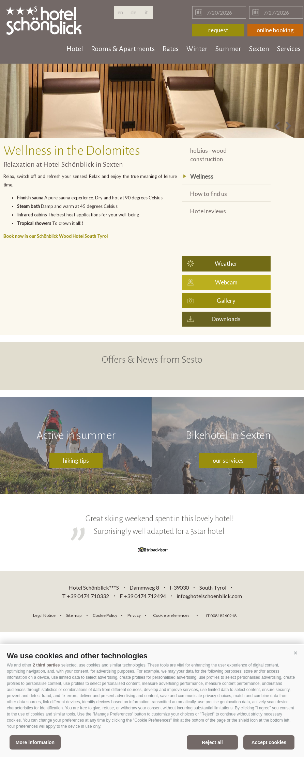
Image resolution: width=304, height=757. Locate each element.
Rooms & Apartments (123, 48)
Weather (226, 263)
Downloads (226, 319)
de (133, 12)
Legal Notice (44, 615)
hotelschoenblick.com (45, 20)
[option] (152, 101)
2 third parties (46, 665)
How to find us (208, 193)
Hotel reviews (208, 211)
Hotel (74, 48)
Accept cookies (269, 742)
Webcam (226, 282)
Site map (73, 615)
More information (35, 742)
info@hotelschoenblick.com (209, 596)
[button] (295, 653)
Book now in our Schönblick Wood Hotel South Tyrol (55, 236)
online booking (275, 30)
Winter (197, 48)
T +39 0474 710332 (85, 596)
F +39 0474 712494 (143, 596)
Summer (228, 48)
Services (289, 48)
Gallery (226, 300)
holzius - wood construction (208, 155)
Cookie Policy (105, 615)
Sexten (259, 48)
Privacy (134, 615)
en (120, 14)
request (218, 30)
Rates (171, 48)
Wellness (201, 176)
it (146, 12)
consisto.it (259, 614)
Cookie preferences (171, 615)
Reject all (212, 742)
